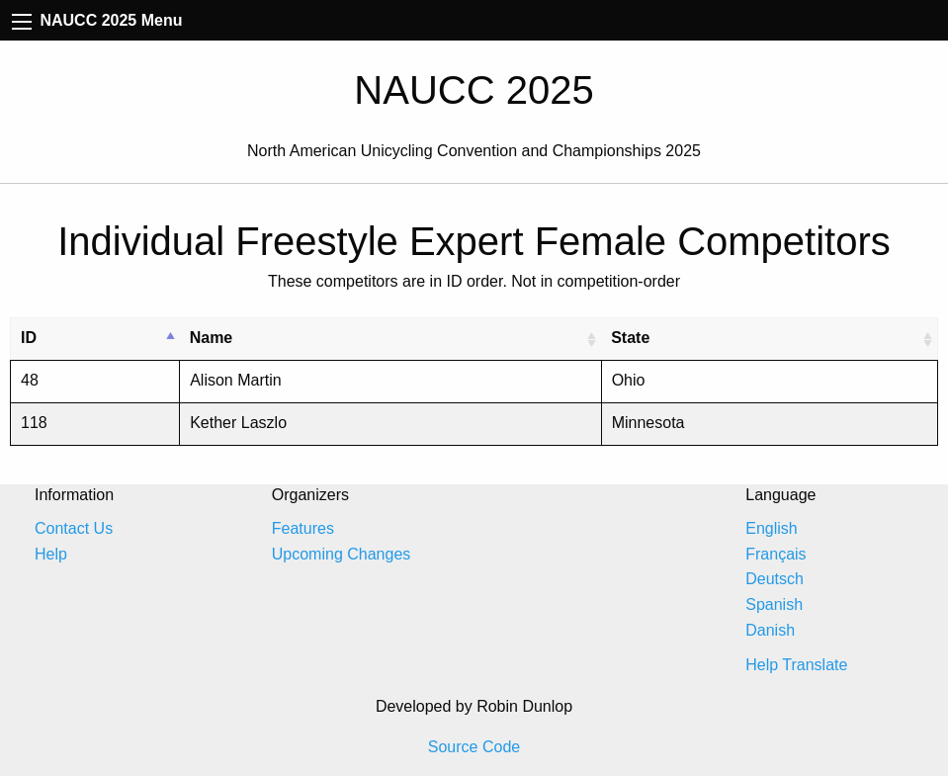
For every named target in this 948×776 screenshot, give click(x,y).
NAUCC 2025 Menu (97, 20)
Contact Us (74, 528)
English (771, 528)
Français (775, 554)
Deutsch (774, 578)
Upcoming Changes (341, 554)
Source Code (474, 746)
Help (51, 554)
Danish (770, 630)
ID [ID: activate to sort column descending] (29, 337)
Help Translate (796, 664)
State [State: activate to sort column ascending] (630, 337)
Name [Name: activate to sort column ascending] (211, 337)
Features (303, 528)
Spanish (774, 604)
